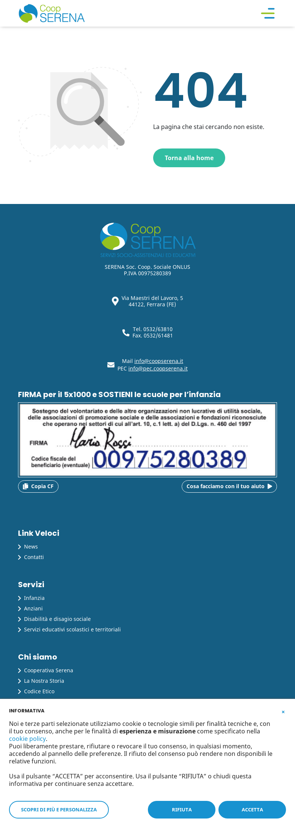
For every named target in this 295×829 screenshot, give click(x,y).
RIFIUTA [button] (182, 809)
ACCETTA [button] (252, 809)
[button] (283, 710)
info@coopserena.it (158, 360)
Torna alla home (189, 158)
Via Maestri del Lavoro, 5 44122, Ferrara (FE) (152, 301)
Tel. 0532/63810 (153, 329)
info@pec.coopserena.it (158, 368)
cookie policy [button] (27, 739)
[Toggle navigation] (268, 13)
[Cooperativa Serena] (51, 13)
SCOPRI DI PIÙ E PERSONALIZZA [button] (59, 809)
